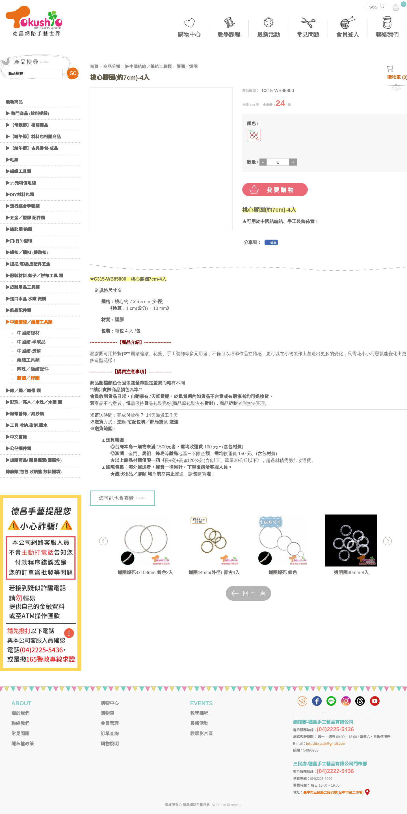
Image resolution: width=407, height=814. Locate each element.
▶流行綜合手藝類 (23, 206)
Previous (103, 541)
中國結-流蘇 (29, 351)
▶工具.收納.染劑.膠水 (26, 425)
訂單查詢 (110, 733)
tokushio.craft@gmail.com (325, 744)
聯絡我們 (387, 34)
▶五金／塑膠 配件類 (25, 217)
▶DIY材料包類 (20, 194)
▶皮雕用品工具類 (23, 287)
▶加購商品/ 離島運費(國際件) (34, 460)
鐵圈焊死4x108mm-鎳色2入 (145, 572)
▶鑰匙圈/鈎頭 (19, 229)
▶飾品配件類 (18, 310)
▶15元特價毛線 (21, 183)
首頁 (94, 66)
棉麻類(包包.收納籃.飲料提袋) (34, 471)
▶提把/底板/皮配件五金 (28, 264)
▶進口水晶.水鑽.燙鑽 (26, 298)
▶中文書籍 (16, 437)
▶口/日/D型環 (19, 240)
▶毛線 (12, 159)
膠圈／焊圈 (28, 378)
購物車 (107, 713)
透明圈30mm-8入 (351, 572)
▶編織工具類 (18, 171)
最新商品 (14, 101)
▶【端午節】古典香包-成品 (32, 148)
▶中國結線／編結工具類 (29, 322)
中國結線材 (28, 333)
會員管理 (110, 723)
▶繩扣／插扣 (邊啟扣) (27, 252)
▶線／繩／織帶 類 (23, 390)
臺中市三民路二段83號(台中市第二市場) (337, 793)
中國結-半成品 (31, 342)
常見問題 (308, 34)
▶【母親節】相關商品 (27, 125)
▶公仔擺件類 (18, 448)
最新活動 (268, 34)
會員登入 (347, 34)
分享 (273, 243)
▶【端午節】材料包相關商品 (33, 136)
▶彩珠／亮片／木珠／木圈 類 (34, 402)
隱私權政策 (22, 743)
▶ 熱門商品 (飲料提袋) (27, 113)
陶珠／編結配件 (33, 369)
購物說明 (110, 743)
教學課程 (229, 34)
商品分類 (111, 66)
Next (387, 541)
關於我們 (20, 713)
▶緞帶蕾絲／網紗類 (25, 413)
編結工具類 (28, 360)
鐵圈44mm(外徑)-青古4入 (214, 572)
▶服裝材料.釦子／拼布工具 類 (34, 275)
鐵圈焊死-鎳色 (283, 572)
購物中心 (189, 34)
